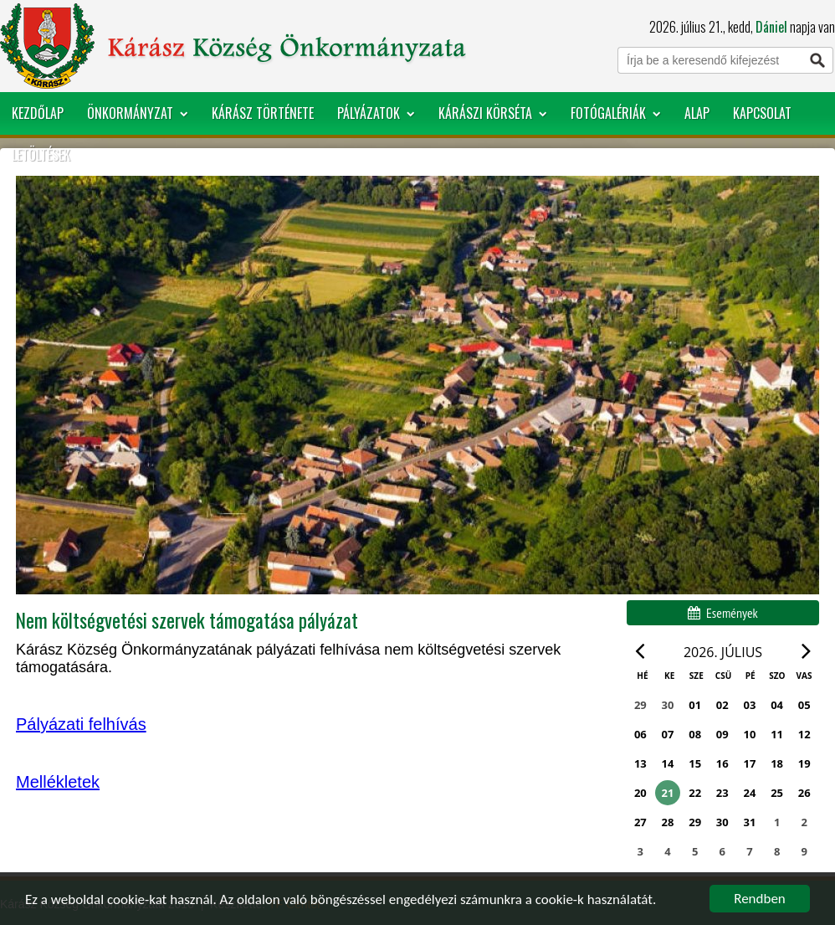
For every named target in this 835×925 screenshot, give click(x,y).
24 (750, 792)
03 (750, 704)
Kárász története (263, 113)
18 (777, 763)
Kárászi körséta (492, 113)
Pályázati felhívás (81, 724)
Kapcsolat (762, 113)
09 (722, 734)
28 (668, 822)
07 (668, 734)
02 (722, 704)
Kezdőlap (38, 113)
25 (777, 792)
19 (804, 763)
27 (640, 822)
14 (668, 763)
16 (722, 763)
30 (722, 822)
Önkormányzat (137, 113)
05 (804, 704)
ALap (696, 113)
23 (722, 792)
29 (695, 822)
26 (804, 792)
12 (804, 734)
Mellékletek (58, 782)
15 (695, 763)
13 (640, 763)
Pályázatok (376, 113)
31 (750, 822)
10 (750, 734)
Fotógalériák (616, 113)
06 (640, 734)
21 (668, 792)
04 (777, 704)
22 (695, 792)
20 (640, 792)
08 (695, 734)
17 (750, 763)
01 (695, 704)
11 (777, 734)
